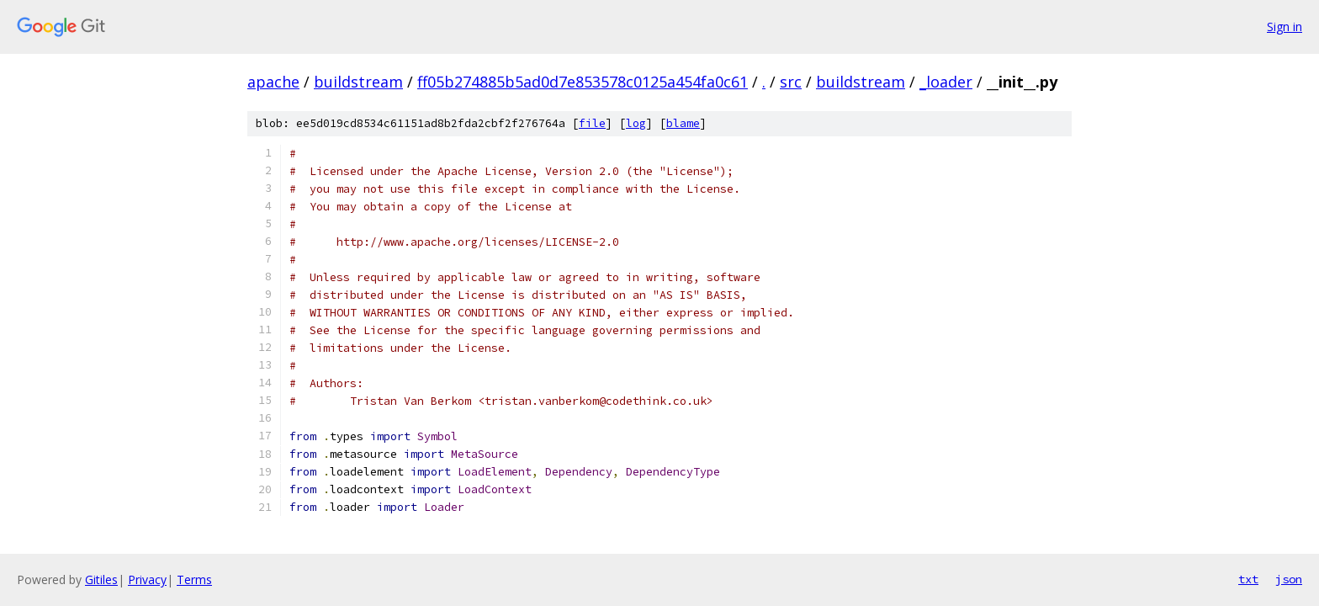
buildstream (358, 82)
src (791, 82)
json (1288, 579)
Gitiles (101, 579)
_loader (945, 82)
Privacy (147, 579)
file (592, 123)
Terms (194, 579)
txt (1248, 579)
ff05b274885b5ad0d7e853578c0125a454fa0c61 (582, 82)
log (636, 123)
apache (273, 82)
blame (683, 123)
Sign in (1284, 27)
